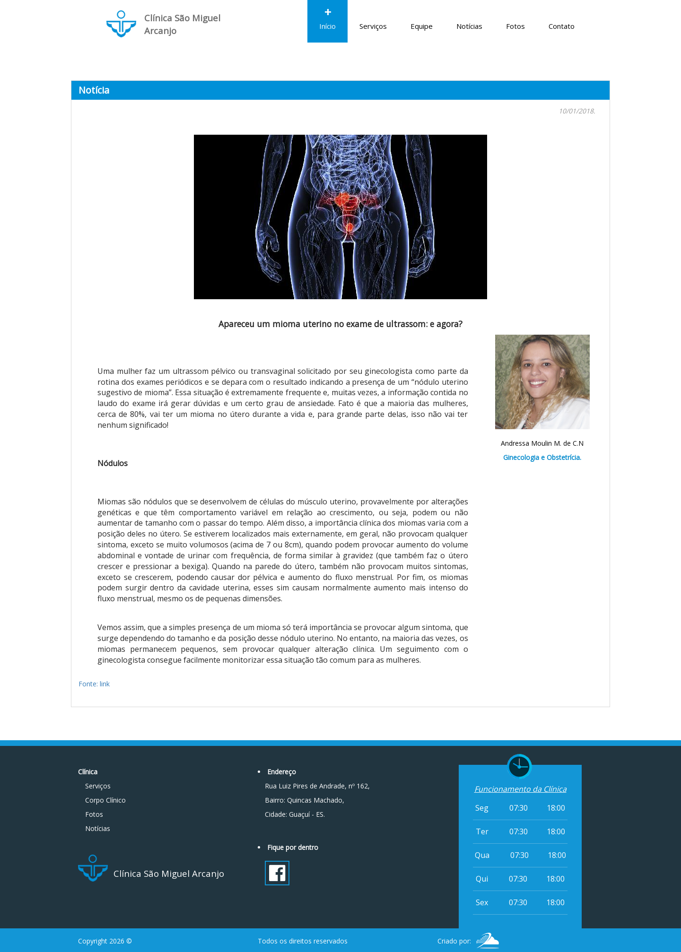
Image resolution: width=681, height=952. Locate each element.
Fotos (515, 15)
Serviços (373, 15)
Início (327, 15)
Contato (562, 15)
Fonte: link (94, 683)
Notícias (469, 15)
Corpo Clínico (105, 800)
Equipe (421, 15)
